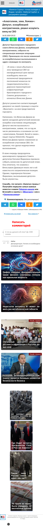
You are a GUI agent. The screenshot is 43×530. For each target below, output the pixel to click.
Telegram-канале (26, 189)
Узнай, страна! (35, 321)
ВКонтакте (28, 191)
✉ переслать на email (12, 214)
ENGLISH (12, 3)
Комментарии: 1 (34, 35)
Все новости (33, 214)
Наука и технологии (33, 253)
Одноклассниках (11, 194)
